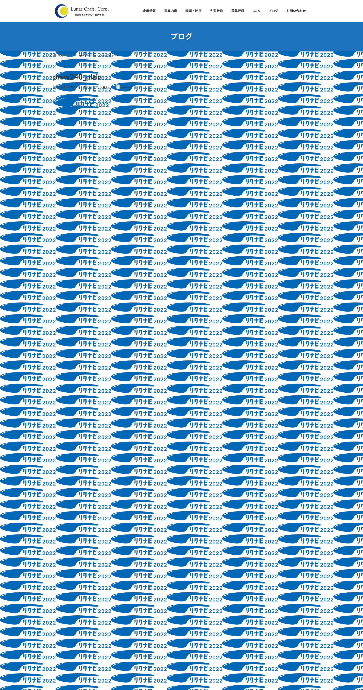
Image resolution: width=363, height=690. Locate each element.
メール (61, 221)
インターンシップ (258, 363)
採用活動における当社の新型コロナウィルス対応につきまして (288, 216)
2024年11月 (251, 464)
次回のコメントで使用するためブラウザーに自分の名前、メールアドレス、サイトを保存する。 (138, 269)
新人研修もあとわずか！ (285, 292)
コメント (62, 141)
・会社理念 (153, 590)
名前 (59, 196)
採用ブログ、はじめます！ (286, 112)
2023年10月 (251, 473)
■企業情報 (151, 574)
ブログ (247, 354)
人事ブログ (253, 382)
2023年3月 (250, 492)
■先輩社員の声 (153, 654)
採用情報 (251, 401)
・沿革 (151, 606)
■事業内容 (151, 622)
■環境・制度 (152, 646)
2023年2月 (250, 501)
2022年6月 (250, 511)
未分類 (247, 429)
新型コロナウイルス (259, 420)
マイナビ (251, 373)
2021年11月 (251, 520)
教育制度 (251, 410)
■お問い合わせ (153, 678)
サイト (58, 245)
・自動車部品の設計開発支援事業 (167, 630)
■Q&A (148, 670)
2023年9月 (250, 482)
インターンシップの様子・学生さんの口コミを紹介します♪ (288, 164)
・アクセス (153, 614)
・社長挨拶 (153, 582)
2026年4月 (250, 454)
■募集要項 (151, 662)
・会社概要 (153, 598)
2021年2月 (250, 539)
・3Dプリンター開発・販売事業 (166, 638)
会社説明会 (253, 392)
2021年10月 (251, 529)
